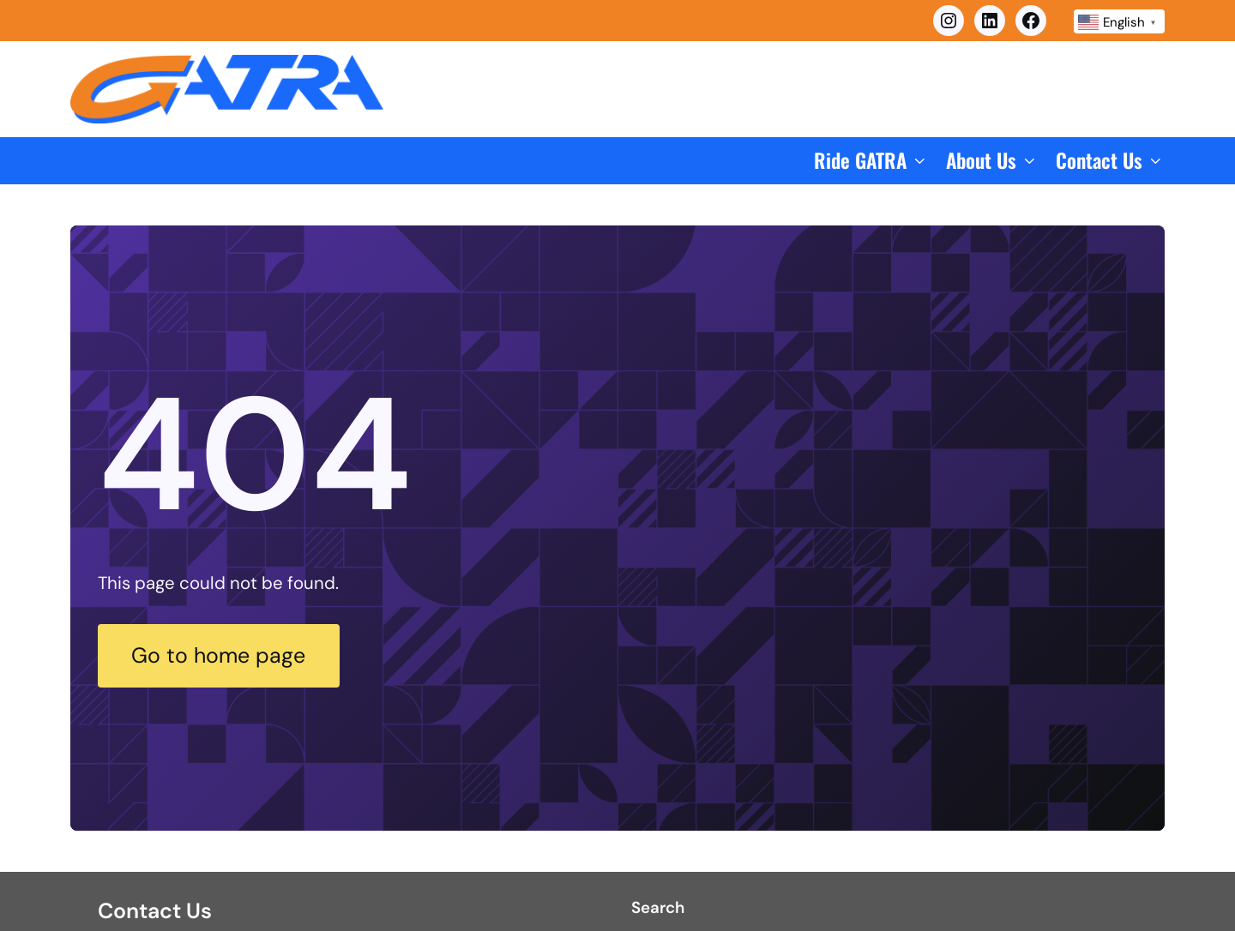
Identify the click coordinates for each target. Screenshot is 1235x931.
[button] (871, 161)
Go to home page (218, 655)
